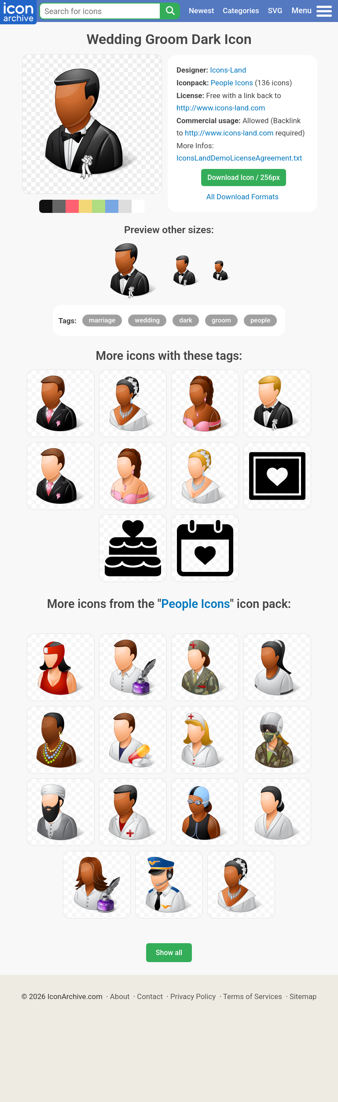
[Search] (170, 11)
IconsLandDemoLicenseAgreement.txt (239, 158)
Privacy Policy (193, 996)
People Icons (232, 82)
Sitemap (303, 996)
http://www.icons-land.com (220, 107)
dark (185, 320)
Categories (241, 10)
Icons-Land (228, 70)
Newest (201, 10)
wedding (147, 320)
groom (221, 320)
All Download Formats (242, 196)
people (260, 320)
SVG (275, 10)
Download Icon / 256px (243, 177)
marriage (102, 320)
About (120, 996)
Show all (169, 952)
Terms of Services (252, 996)
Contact (150, 996)
